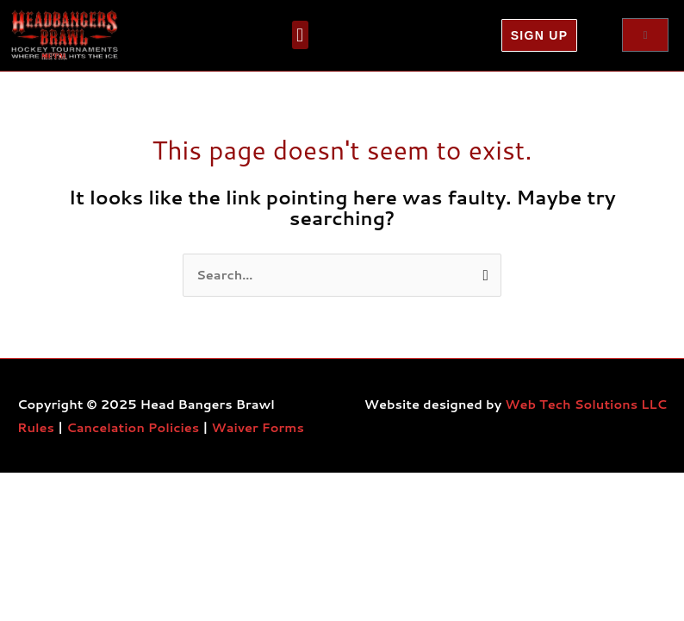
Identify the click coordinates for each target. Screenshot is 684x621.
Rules (35, 427)
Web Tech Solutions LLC (586, 404)
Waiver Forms (258, 427)
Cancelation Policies (132, 427)
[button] (300, 35)
